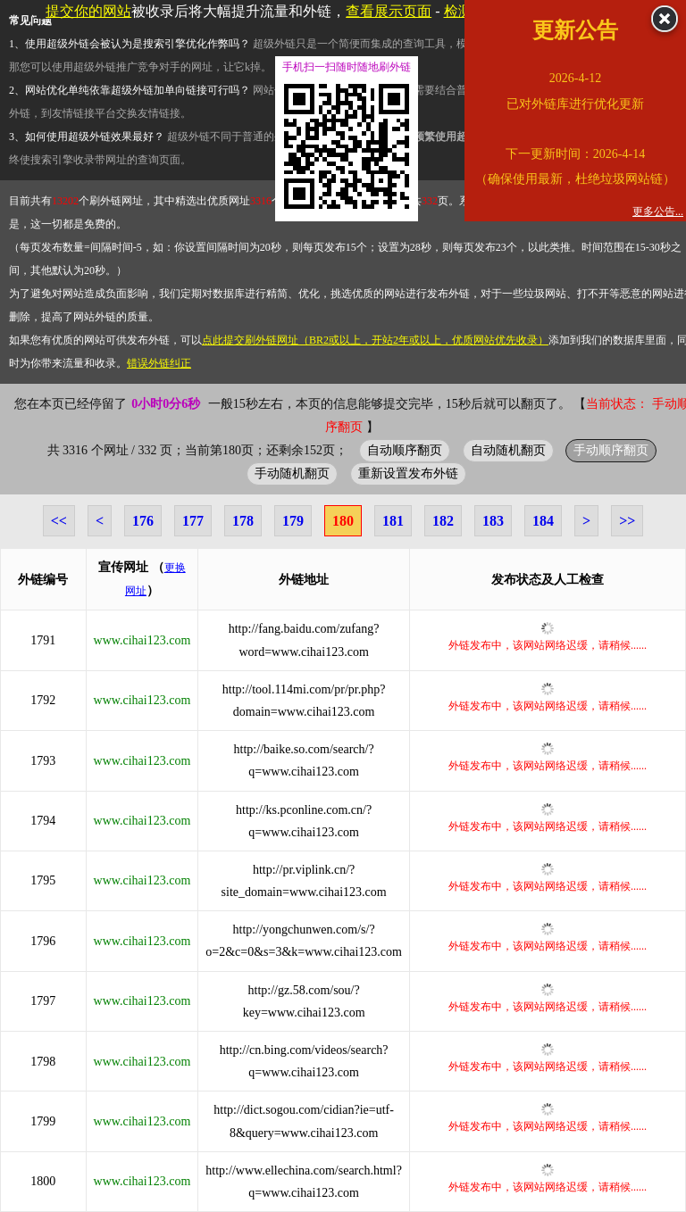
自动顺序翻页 (404, 450)
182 (443, 520)
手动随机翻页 (292, 473)
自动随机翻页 (508, 450)
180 (343, 520)
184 (543, 520)
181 (393, 520)
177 (193, 520)
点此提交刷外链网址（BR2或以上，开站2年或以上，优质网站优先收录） (375, 340)
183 (493, 520)
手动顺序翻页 (610, 450)
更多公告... (657, 211)
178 (243, 520)
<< (59, 520)
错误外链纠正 (159, 363)
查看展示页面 (388, 11)
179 (293, 520)
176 (143, 520)
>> (627, 520)
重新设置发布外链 (408, 473)
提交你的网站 (88, 11)
